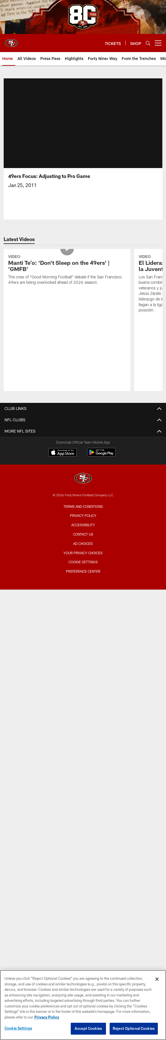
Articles (83, 558)
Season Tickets (83, 754)
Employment (83, 523)
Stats (83, 850)
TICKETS (83, 734)
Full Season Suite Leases (83, 699)
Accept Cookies (88, 1028)
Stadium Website (83, 624)
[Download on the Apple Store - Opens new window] (62, 896)
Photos (83, 579)
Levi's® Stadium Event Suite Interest (83, 719)
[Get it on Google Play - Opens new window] (101, 898)
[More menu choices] (158, 43)
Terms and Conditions (83, 949)
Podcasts (83, 589)
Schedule (83, 819)
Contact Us (83, 514)
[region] (83, 1005)
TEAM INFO (83, 799)
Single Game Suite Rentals (83, 709)
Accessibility (83, 968)
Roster (83, 809)
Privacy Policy (83, 959)
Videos (83, 568)
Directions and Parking (83, 664)
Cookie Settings (18, 1028)
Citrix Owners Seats (83, 764)
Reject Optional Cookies (134, 1028)
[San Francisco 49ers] (83, 922)
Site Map (83, 599)
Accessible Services (83, 654)
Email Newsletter (83, 534)
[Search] (148, 43)
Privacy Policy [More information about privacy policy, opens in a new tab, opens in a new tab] (46, 1017)
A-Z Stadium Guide (83, 644)
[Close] (157, 979)
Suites (83, 689)
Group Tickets (83, 784)
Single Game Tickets (83, 774)
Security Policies (83, 674)
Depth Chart (83, 830)
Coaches (83, 839)
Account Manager (83, 744)
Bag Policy (83, 634)
